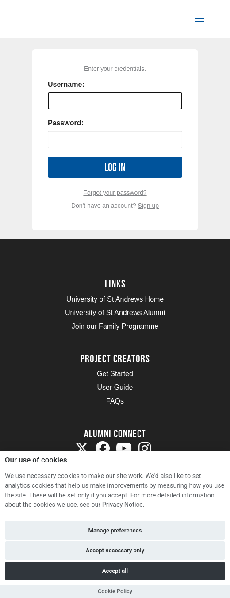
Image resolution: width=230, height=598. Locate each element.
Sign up (148, 205)
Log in (115, 167)
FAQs (115, 401)
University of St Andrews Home (115, 299)
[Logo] (50, 20)
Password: (66, 123)
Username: (66, 84)
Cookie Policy (115, 591)
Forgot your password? (114, 192)
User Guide (115, 387)
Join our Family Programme (115, 326)
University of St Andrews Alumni (115, 312)
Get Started (115, 373)
